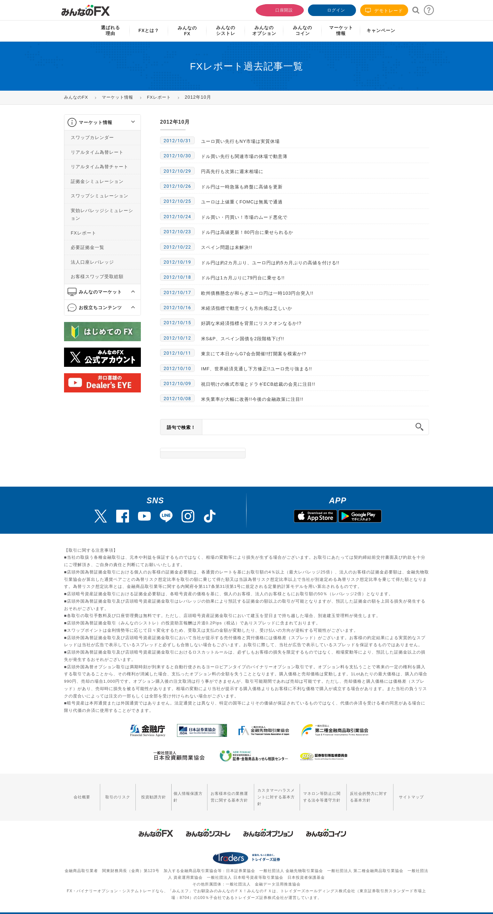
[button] (127, 122)
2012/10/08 (177, 398)
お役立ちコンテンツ (100, 307)
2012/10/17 (177, 292)
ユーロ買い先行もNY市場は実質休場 (240, 141)
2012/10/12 (177, 338)
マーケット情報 (95, 122)
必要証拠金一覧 (87, 247)
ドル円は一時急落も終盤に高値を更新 (242, 186)
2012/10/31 (177, 140)
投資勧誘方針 (145, 793)
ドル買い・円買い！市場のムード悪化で (244, 217)
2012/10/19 (177, 262)
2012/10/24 (177, 216)
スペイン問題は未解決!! (226, 247)
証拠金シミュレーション (97, 181)
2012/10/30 (177, 155)
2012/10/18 (177, 277)
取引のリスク (113, 793)
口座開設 (279, 9)
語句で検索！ (181, 427)
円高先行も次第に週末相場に (232, 171)
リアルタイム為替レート (97, 152)
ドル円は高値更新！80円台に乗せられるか (247, 232)
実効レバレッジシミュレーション (102, 214)
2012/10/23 (177, 231)
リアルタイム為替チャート (99, 166)
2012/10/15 (177, 322)
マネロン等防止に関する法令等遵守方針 (319, 793)
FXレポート (83, 232)
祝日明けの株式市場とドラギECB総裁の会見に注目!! (258, 384)
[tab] (102, 122)
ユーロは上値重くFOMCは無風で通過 (242, 201)
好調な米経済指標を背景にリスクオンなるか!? (251, 323)
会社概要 (80, 793)
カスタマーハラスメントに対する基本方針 (270, 793)
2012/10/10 (177, 368)
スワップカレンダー (92, 137)
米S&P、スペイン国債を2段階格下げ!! (242, 338)
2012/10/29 (177, 171)
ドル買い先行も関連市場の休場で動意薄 (244, 156)
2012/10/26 (177, 186)
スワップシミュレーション (99, 195)
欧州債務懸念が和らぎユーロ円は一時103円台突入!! (257, 293)
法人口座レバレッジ (92, 262)
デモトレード (384, 10)
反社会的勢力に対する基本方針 (370, 793)
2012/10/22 (177, 247)
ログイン (331, 9)
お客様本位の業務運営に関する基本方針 (219, 793)
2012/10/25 (177, 201)
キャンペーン (381, 30)
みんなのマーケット (100, 291)
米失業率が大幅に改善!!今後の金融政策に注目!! (252, 399)
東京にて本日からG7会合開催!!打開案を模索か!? (253, 353)
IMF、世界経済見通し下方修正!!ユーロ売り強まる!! (256, 368)
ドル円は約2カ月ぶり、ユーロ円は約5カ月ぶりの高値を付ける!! (270, 262)
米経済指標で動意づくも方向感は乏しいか (246, 308)
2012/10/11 (177, 353)
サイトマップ (412, 793)
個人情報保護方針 (178, 793)
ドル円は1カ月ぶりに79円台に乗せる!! (243, 277)
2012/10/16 (177, 307)
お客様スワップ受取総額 (97, 276)
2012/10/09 (177, 383)
